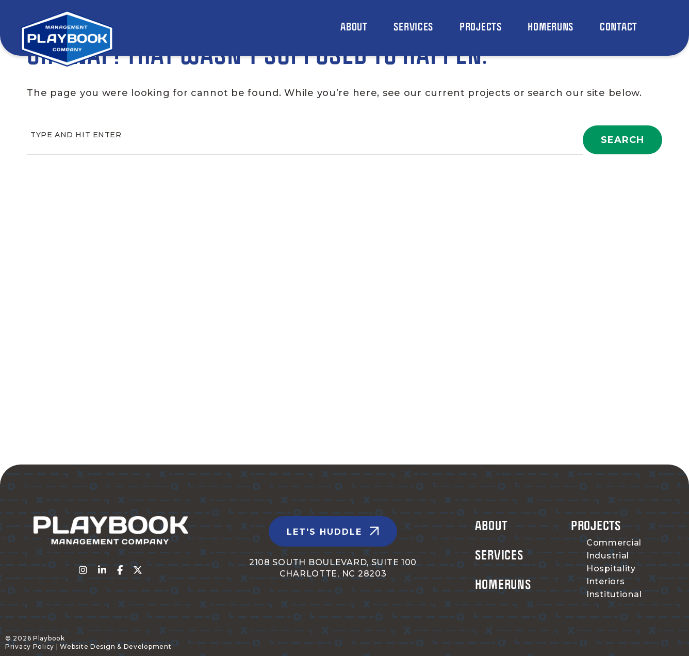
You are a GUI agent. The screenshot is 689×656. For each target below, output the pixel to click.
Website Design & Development (115, 646)
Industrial (607, 556)
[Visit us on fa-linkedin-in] (102, 570)
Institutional (614, 594)
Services (499, 555)
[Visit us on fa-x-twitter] (138, 570)
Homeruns (503, 584)
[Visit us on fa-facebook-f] (120, 570)
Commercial (614, 543)
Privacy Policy (29, 646)
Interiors (605, 581)
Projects (596, 525)
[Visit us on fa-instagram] (83, 570)
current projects (468, 93)
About (491, 525)
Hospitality (611, 568)
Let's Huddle (324, 532)
